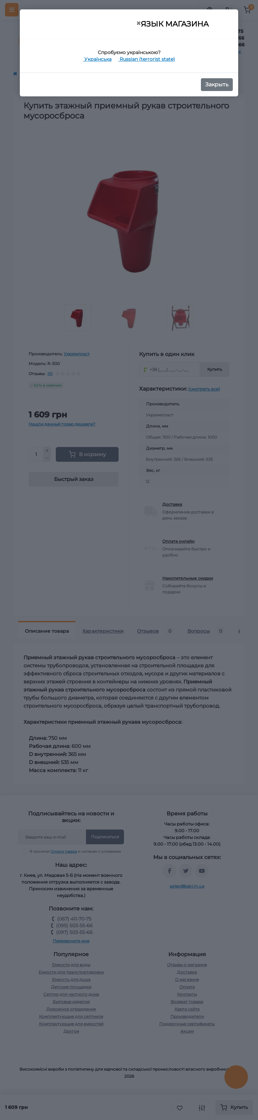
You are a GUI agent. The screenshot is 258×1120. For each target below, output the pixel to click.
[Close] (138, 23)
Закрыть (216, 84)
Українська (97, 59)
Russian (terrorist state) (146, 59)
